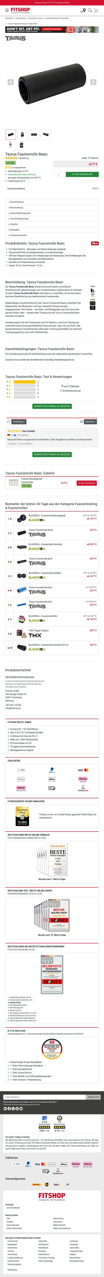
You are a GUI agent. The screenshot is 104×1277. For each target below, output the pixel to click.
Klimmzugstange (45, 1261)
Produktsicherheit (18, 235)
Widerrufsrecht (59, 1225)
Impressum (58, 1222)
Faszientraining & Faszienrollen (57, 18)
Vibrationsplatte (14, 1264)
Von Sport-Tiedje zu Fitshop (17, 1137)
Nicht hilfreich (25, 444)
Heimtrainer (12, 1254)
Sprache (90, 421)
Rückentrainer (13, 1261)
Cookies (9, 1222)
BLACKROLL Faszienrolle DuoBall (45, 573)
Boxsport (42, 1251)
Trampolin (74, 1244)
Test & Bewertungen (19, 218)
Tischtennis (12, 1248)
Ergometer (42, 1241)
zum (13, 1208)
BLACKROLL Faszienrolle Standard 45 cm (49, 645)
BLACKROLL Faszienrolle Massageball (47, 515)
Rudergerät (12, 1244)
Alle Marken (12, 1270)
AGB (8, 1218)
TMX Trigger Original (38, 630)
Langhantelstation (15, 1258)
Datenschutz (58, 1218)
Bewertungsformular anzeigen (52, 406)
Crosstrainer (12, 1241)
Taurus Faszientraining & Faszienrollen (22, 24)
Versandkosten (12, 1225)
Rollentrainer (43, 1254)
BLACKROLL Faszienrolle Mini (43, 616)
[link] (21, 770)
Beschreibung (16, 207)
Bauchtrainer (75, 1258)
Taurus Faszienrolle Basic (41, 530)
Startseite (9, 18)
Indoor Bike (74, 1248)
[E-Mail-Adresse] (44, 1097)
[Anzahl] (59, 174)
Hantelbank (43, 1248)
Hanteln (10, 1251)
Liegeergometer (76, 1251)
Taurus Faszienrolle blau (40, 587)
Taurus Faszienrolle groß (40, 558)
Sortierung (18, 421)
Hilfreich (12, 444)
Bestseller (14, 229)
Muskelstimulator (77, 1261)
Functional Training (35, 18)
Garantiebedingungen (20, 213)
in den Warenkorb (82, 174)
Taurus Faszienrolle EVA (40, 601)
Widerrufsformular (14, 1228)
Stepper (73, 1254)
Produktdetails (17, 202)
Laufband (74, 1241)
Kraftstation (43, 1244)
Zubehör (14, 224)
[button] (10, 82)
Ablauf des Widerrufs (62, 1228)
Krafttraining (20, 18)
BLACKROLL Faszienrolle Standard (45, 544)
